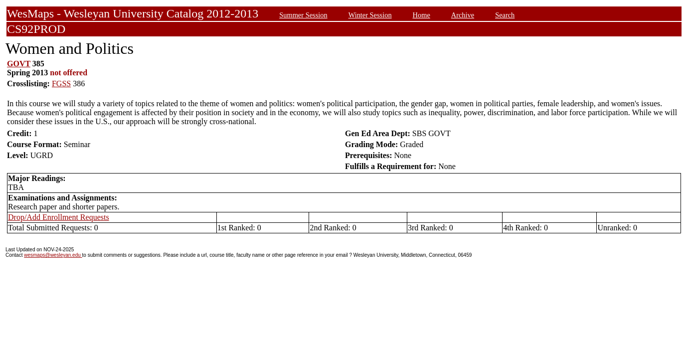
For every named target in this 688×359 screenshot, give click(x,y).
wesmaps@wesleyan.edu (53, 255)
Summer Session (303, 15)
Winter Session (370, 15)
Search (505, 15)
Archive (462, 15)
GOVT (18, 63)
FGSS (61, 83)
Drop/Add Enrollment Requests (58, 217)
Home (421, 15)
